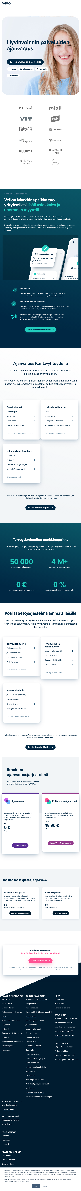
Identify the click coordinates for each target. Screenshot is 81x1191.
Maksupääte (12, 421)
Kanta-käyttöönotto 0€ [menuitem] (64, 1031)
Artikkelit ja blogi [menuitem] (61, 1051)
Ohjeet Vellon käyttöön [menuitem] (64, 1047)
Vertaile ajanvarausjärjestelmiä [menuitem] (67, 1059)
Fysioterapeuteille (14, 648)
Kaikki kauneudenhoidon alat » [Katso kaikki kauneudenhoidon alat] (18, 717)
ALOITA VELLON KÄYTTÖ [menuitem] (12, 1101)
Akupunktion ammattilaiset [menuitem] (36, 1000)
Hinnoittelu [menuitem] (59, 1000)
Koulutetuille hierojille (53, 661)
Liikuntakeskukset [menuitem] (33, 1054)
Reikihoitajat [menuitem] (31, 1088)
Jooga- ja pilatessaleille (54, 651)
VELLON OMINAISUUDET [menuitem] (12, 996)
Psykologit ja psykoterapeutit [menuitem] (37, 1083)
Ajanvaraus (11, 417)
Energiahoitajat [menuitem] (32, 1004)
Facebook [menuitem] (5, 1135)
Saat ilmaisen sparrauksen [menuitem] (65, 1027)
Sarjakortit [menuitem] (6, 1029)
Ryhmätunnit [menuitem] (7, 1004)
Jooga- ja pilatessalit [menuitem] (33, 1029)
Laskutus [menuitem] (5, 1037)
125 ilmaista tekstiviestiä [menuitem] (64, 1035)
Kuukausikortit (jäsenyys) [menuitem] (12, 1033)
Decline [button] (45, 1186)
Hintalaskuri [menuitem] (60, 1004)
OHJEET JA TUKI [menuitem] (62, 1043)
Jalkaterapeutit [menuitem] (31, 1025)
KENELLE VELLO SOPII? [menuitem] (35, 996)
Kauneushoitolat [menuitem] (32, 1037)
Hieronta (12, 69)
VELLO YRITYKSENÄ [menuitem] (10, 1116)
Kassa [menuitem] (4, 1017)
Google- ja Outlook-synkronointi (57, 426)
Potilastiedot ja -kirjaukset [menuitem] (12, 1012)
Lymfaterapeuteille (14, 658)
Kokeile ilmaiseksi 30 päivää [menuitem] (66, 1019)
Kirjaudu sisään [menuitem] (8, 1109)
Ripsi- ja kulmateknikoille (16, 709)
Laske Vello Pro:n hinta (60, 844)
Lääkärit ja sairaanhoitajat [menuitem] (36, 1067)
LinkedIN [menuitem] (5, 1143)
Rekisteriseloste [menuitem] (8, 1163)
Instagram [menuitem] (6, 1139)
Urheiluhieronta (26, 69)
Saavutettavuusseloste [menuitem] (11, 1167)
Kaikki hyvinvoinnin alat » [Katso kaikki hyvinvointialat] (54, 673)
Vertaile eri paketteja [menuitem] (63, 1008)
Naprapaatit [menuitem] (30, 1071)
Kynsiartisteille (12, 704)
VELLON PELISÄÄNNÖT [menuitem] (11, 1151)
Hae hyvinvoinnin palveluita (27, 62)
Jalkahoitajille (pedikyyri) (16, 695)
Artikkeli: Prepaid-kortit (16, 469)
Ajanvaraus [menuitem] (6, 1000)
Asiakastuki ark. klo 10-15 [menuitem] (65, 1055)
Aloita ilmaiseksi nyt (39, 961)
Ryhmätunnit (50, 417)
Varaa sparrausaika (60, 914)
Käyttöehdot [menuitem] (6, 1154)
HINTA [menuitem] (57, 996)
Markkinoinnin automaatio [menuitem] (12, 1042)
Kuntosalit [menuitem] (30, 1050)
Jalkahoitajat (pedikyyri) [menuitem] (35, 1021)
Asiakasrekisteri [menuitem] (8, 1008)
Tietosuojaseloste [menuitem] (9, 1159)
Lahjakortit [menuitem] (6, 1025)
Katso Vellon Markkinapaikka (39, 330)
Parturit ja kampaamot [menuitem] (35, 1079)
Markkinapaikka (13, 412)
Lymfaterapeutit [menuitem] (32, 1062)
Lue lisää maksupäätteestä (20, 914)
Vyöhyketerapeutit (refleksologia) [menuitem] (39, 1096)
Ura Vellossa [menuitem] (6, 1123)
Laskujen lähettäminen (54, 421)
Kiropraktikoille (51, 656)
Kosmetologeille (13, 700)
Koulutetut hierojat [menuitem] (33, 1046)
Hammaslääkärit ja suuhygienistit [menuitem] (39, 1012)
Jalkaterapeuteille (14, 653)
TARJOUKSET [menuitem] (60, 1015)
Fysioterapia (42, 69)
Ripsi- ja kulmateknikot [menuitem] (35, 1092)
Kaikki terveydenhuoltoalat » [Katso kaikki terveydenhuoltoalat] (17, 670)
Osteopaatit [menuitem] (30, 1075)
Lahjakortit (11, 456)
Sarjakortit (11, 460)
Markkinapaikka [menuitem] (8, 1046)
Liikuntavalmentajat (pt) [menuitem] (35, 1058)
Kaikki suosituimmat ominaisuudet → (20, 434)
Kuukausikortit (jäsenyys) (17, 465)
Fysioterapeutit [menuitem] (32, 1008)
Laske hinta (20, 846)
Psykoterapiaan (13, 662)
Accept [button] (36, 1186)
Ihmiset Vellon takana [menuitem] (10, 1119)
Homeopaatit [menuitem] (31, 1017)
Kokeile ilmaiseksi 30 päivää (39, 508)
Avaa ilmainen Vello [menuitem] (9, 1104)
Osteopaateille (50, 665)
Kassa (47, 412)
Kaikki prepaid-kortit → (15, 477)
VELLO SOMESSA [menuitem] (9, 1131)
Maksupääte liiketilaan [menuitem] (11, 1021)
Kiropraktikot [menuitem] (31, 1042)
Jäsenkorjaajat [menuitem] (31, 1033)
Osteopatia (13, 76)
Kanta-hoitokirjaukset (15, 426)
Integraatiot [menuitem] (6, 1050)
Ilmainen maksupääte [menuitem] (63, 1023)
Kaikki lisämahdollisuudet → (55, 434)
